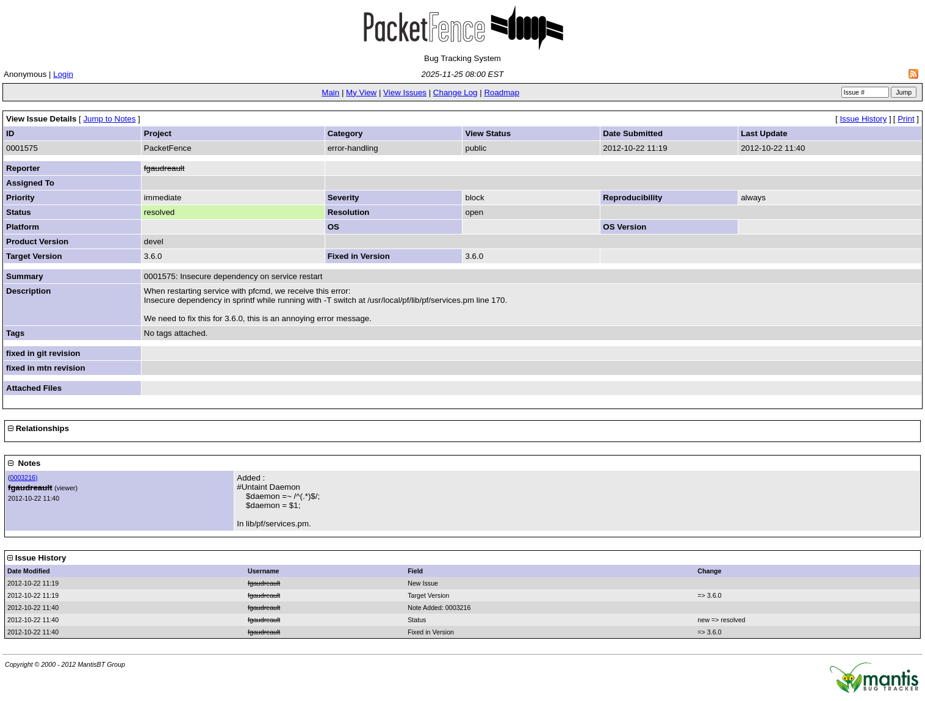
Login (63, 74)
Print (906, 118)
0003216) (24, 477)
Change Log (455, 92)
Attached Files (34, 388)
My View (361, 92)
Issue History (863, 118)
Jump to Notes (109, 118)
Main (330, 92)
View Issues (405, 92)
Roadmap (501, 92)
